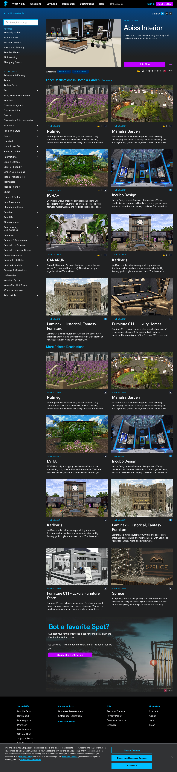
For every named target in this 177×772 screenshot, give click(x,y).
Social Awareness (13, 255)
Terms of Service (116, 711)
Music (7, 192)
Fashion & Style (12, 130)
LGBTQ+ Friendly (13, 167)
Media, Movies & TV (14, 177)
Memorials (9, 181)
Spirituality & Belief (14, 260)
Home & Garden (17, 13)
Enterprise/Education (70, 715)
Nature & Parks (12, 197)
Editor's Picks (11, 37)
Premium (8, 212)
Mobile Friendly (12, 186)
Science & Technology (15, 240)
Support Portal (25, 738)
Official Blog (24, 734)
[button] (18, 4)
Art (5, 90)
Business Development (71, 711)
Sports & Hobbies (13, 265)
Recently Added (12, 32)
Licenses (112, 724)
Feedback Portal (26, 743)
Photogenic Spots (13, 207)
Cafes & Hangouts (13, 105)
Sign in (150, 3)
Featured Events (12, 42)
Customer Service (116, 720)
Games (7, 136)
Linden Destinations (14, 172)
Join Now (144, 64)
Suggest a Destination (70, 655)
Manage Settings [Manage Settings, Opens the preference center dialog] (132, 750)
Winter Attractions (13, 290)
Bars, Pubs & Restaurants (17, 95)
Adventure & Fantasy (15, 75)
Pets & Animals (12, 202)
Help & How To (12, 146)
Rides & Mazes (11, 222)
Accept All (132, 766)
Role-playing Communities (11, 228)
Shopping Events (13, 62)
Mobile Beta (24, 711)
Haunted (8, 141)
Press (152, 724)
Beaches (8, 100)
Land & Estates (12, 162)
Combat (8, 115)
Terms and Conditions (30, 759)
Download (23, 715)
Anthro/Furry (10, 85)
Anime (7, 80)
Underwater (10, 275)
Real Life (8, 217)
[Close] (172, 757)
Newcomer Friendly (14, 47)
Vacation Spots (12, 280)
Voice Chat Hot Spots (15, 285)
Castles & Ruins (12, 110)
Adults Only (10, 295)
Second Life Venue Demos (18, 250)
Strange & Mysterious (15, 270)
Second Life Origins (14, 245)
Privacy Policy (114, 715)
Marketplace (24, 720)
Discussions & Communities (18, 120)
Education (9, 125)
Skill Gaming (10, 57)
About (152, 715)
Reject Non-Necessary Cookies (131, 758)
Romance (9, 235)
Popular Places (12, 52)
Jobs (152, 720)
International (10, 156)
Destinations (24, 729)
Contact (153, 711)
